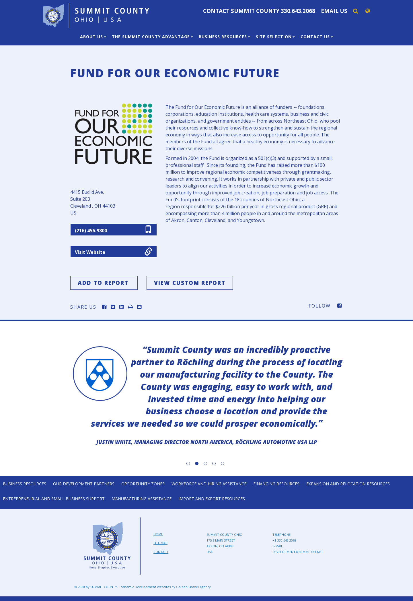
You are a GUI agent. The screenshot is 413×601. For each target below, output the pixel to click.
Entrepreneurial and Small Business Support (54, 499)
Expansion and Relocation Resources (348, 483)
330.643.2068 (298, 11)
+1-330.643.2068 (284, 540)
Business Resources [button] (224, 36)
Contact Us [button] (317, 36)
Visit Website (90, 252)
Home (158, 534)
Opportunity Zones (143, 483)
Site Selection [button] (275, 36)
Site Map (160, 543)
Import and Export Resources (211, 499)
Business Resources (24, 483)
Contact (160, 552)
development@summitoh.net (297, 552)
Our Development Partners (83, 483)
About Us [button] (93, 36)
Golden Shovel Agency (193, 587)
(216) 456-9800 (91, 230)
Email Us (334, 11)
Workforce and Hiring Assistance (209, 483)
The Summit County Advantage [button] (152, 36)
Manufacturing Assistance (142, 499)
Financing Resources (276, 483)
